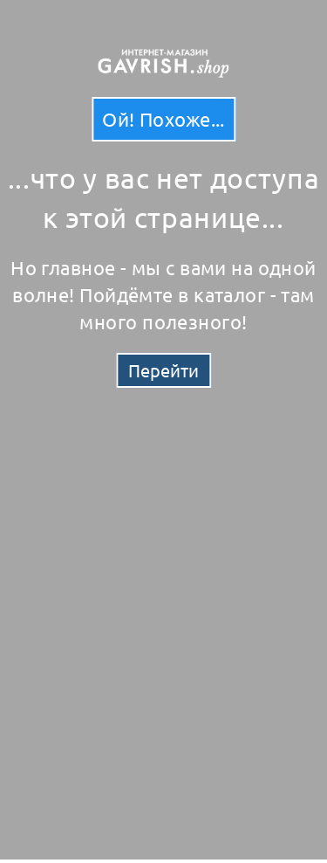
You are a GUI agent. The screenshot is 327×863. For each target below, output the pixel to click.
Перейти (163, 370)
